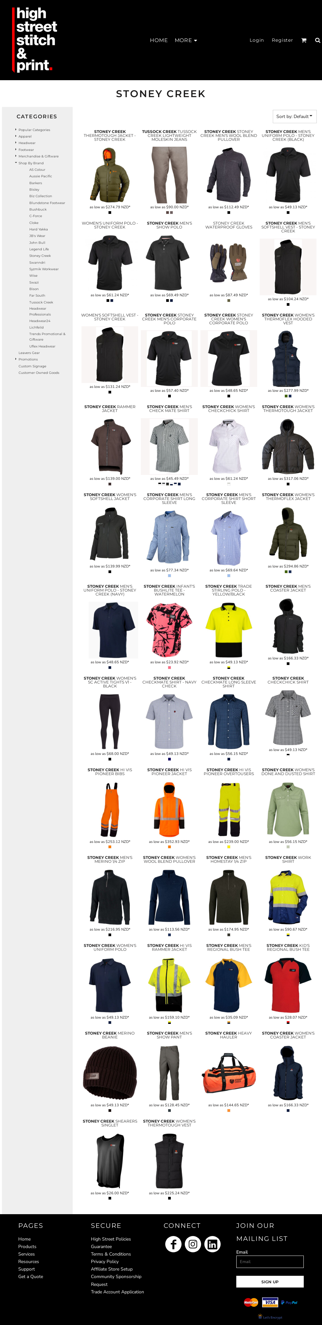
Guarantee (101, 1247)
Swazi (34, 282)
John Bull (37, 243)
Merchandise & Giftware (39, 156)
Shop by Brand (31, 163)
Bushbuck (38, 209)
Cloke (33, 223)
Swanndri (37, 262)
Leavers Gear (29, 353)
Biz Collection (40, 196)
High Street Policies (111, 1239)
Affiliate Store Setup (112, 1269)
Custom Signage (32, 366)
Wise (33, 275)
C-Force (35, 216)
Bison (34, 289)
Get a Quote (30, 1276)
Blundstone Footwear (47, 203)
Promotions (28, 359)
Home (24, 1239)
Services (26, 1254)
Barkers (35, 183)
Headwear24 (40, 321)
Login (257, 40)
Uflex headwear (42, 346)
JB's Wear (37, 236)
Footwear (26, 150)
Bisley (34, 189)
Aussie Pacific (40, 176)
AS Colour (37, 170)
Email (242, 1252)
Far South (37, 295)
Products (27, 1247)
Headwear (27, 143)
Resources (28, 1262)
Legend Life (39, 249)
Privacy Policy (105, 1262)
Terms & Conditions (111, 1254)
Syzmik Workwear (44, 269)
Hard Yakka (38, 229)
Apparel (25, 136)
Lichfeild (36, 327)
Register (282, 40)
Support (26, 1269)
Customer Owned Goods (39, 373)
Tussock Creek (41, 302)
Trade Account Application (117, 1292)
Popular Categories (34, 130)
